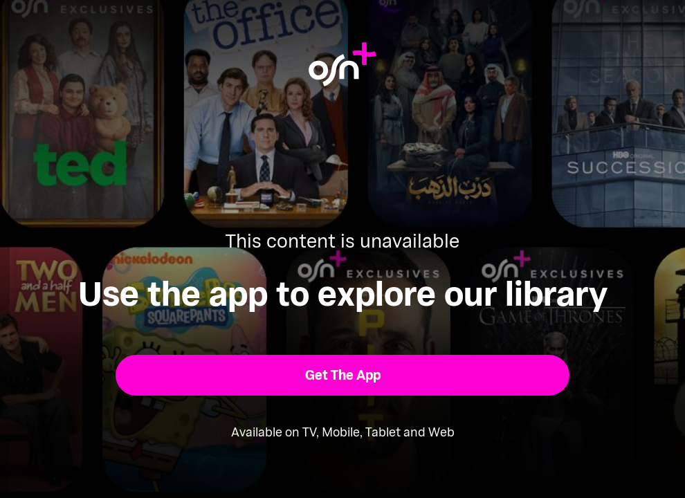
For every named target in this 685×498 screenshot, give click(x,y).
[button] (343, 375)
